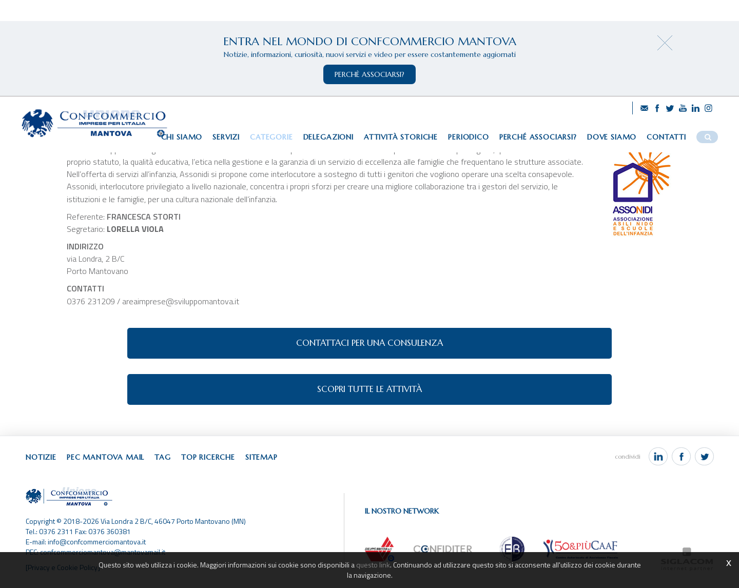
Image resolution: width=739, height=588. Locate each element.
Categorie (271, 137)
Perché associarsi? (538, 137)
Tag (162, 457)
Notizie (41, 457)
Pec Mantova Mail (105, 457)
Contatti (666, 137)
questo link (373, 564)
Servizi (226, 137)
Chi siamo (182, 137)
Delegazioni (328, 137)
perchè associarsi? (369, 74)
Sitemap (261, 457)
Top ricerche (208, 457)
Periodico (468, 137)
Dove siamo (611, 137)
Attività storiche (401, 137)
